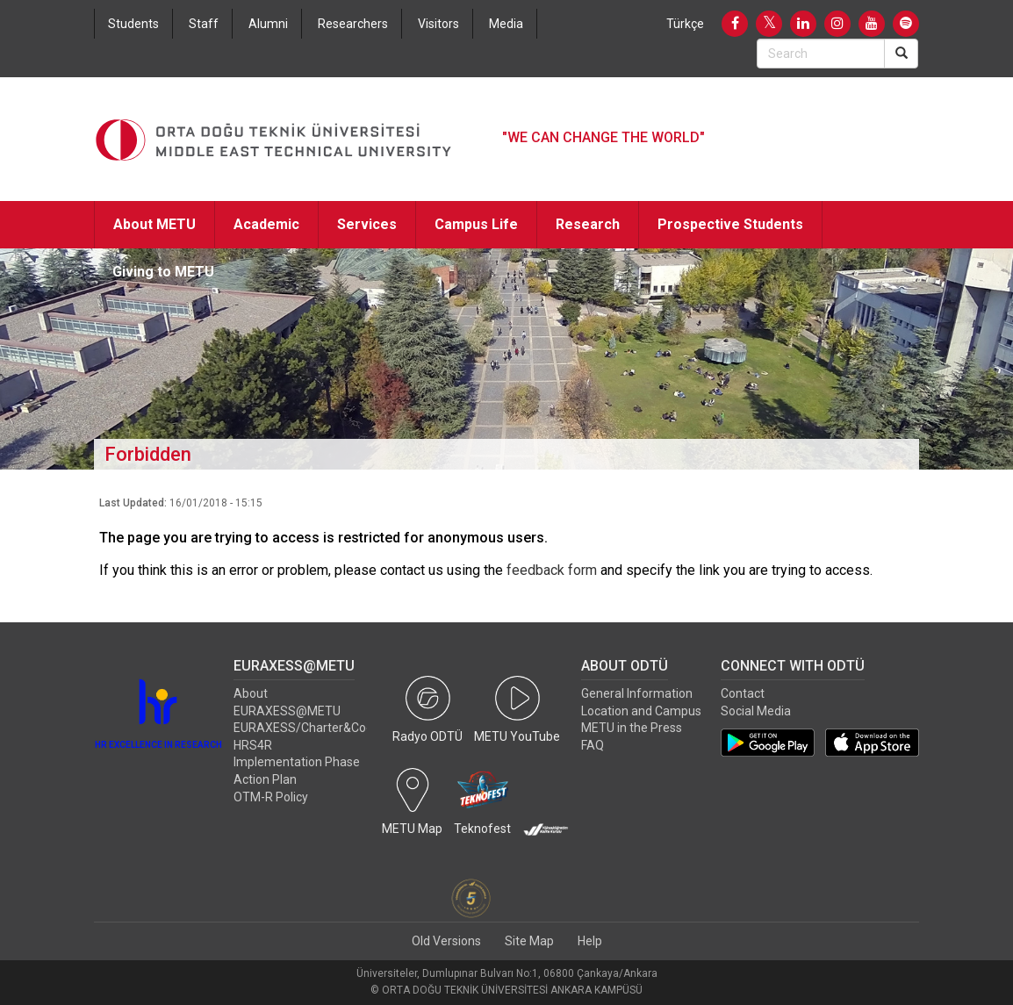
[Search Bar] (821, 53)
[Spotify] (906, 24)
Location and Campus (641, 711)
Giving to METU (163, 271)
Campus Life (476, 224)
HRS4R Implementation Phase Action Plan (296, 762)
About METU (154, 224)
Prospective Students (730, 224)
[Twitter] (769, 24)
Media (506, 24)
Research (588, 224)
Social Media (756, 711)
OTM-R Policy (270, 797)
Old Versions (446, 941)
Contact (743, 693)
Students (133, 24)
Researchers (353, 24)
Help (590, 941)
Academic (266, 224)
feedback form (551, 570)
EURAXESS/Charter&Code (306, 728)
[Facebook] (735, 24)
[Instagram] (837, 24)
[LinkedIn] (803, 24)
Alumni (268, 24)
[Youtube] (872, 24)
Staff (204, 24)
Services (367, 224)
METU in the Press (631, 728)
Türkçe (685, 24)
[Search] (901, 53)
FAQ (592, 745)
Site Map (529, 941)
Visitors (438, 24)
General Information (637, 693)
